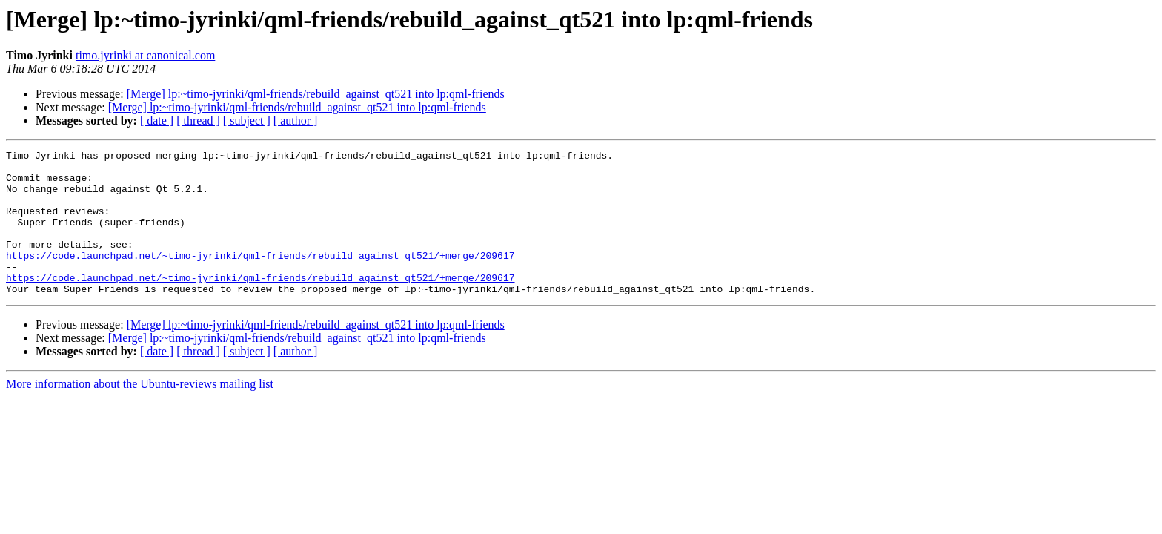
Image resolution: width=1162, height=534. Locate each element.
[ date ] (156, 120)
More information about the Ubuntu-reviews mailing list (139, 412)
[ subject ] (246, 120)
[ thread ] (198, 120)
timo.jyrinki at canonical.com (145, 55)
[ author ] (295, 120)
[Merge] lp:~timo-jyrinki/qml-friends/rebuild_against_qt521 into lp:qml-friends (316, 94)
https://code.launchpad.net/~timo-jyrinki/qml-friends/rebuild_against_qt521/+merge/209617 (260, 277)
